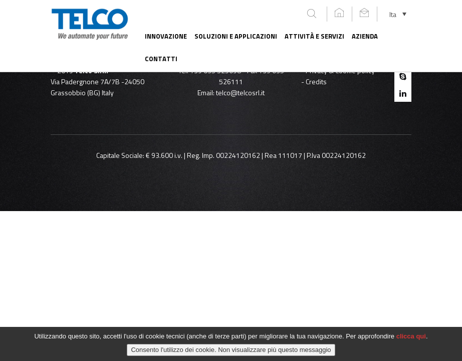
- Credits (314, 81)
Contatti (161, 59)
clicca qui (411, 339)
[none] (397, 14)
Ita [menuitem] (392, 14)
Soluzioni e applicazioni (235, 36)
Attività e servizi (314, 36)
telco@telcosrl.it (240, 92)
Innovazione (166, 36)
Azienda (365, 36)
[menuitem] (397, 14)
